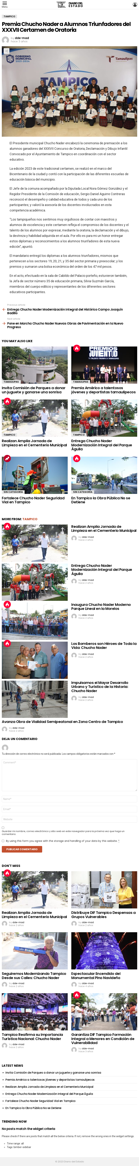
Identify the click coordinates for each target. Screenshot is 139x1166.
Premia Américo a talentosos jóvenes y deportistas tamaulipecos (103, 390)
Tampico (9, 435)
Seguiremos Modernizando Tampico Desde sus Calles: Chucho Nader (34, 975)
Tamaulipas (11, 382)
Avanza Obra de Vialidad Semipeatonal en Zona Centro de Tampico (62, 721)
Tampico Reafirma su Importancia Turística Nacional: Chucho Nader (32, 1036)
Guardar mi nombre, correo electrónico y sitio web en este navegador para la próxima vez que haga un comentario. (63, 833)
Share (6, 51)
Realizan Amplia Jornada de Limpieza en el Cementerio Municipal (34, 443)
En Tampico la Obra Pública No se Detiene (100, 500)
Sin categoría (13, 492)
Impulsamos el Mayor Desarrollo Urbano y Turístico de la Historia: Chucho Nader (99, 686)
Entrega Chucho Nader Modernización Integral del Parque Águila (101, 445)
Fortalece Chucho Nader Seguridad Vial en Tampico (33, 500)
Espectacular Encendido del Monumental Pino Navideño (95, 975)
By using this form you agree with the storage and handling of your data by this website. (62, 840)
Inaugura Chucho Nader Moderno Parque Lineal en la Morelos (101, 606)
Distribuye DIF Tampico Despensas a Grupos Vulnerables (103, 914)
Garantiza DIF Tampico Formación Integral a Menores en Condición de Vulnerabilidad (102, 1038)
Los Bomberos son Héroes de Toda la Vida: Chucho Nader (103, 645)
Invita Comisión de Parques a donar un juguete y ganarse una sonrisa (33, 390)
